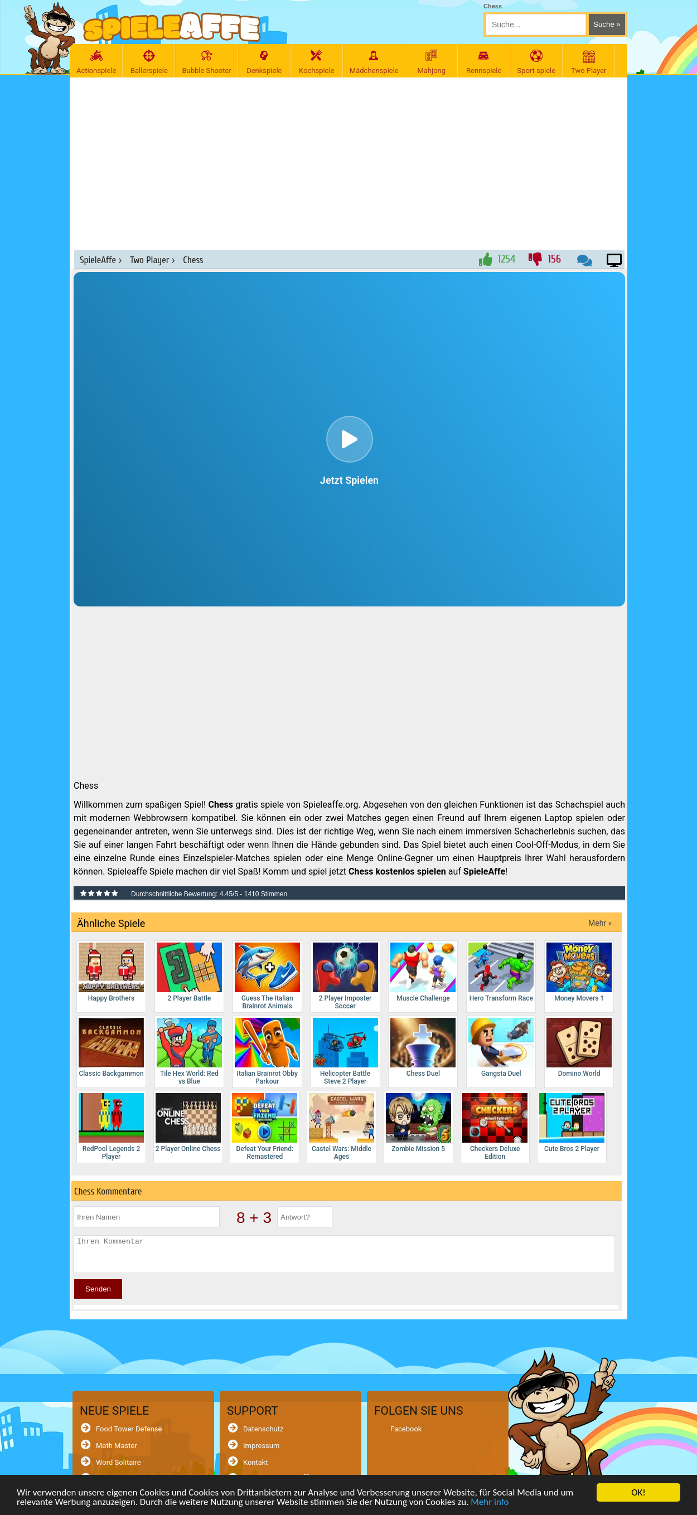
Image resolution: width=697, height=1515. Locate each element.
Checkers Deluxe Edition (494, 1126)
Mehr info (490, 1502)
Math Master (116, 1445)
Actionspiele (96, 62)
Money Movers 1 (579, 972)
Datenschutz (263, 1429)
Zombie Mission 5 (418, 1123)
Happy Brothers (111, 972)
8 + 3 (254, 1217)
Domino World (579, 1047)
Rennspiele (484, 62)
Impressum (261, 1445)
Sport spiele (536, 62)
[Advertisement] (349, 157)
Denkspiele (264, 62)
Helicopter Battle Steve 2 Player (345, 1051)
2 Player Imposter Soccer (345, 976)
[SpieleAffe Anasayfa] (172, 27)
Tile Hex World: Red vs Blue (189, 1051)
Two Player (588, 62)
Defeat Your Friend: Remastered (264, 1126)
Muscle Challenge (423, 972)
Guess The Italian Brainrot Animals (267, 976)
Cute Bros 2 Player (571, 1123)
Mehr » (600, 923)
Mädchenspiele (374, 62)
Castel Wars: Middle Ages (341, 1126)
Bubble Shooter (206, 62)
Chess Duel (423, 1047)
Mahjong (431, 62)
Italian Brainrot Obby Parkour (267, 1051)
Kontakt (255, 1462)
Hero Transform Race (501, 972)
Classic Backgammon (111, 1047)
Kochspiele (316, 62)
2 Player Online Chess (188, 1123)
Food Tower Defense (129, 1429)
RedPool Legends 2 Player (111, 1126)
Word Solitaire (118, 1462)
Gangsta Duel (501, 1047)
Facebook (406, 1429)
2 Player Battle (189, 972)
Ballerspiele (148, 62)
